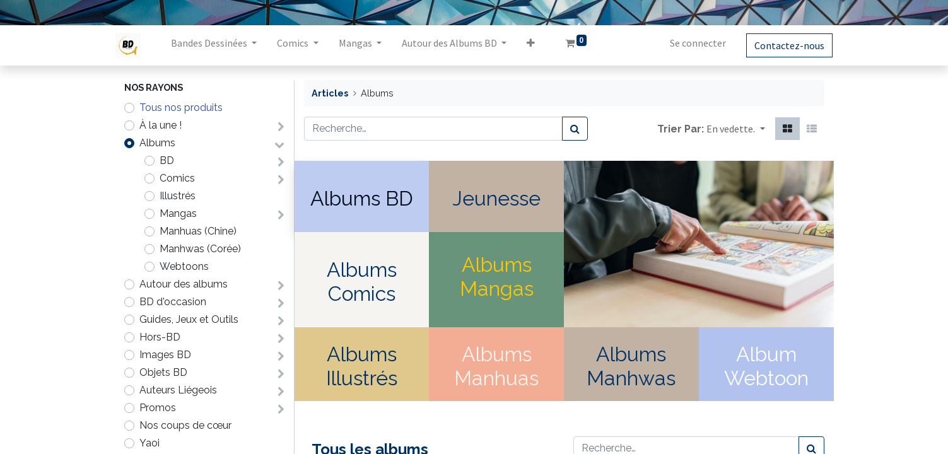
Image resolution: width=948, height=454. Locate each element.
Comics (177, 178)
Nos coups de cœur (185, 425)
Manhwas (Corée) (200, 249)
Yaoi (149, 443)
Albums (157, 143)
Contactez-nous (781, 45)
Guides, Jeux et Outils (188, 319)
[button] (539, 45)
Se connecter (690, 43)
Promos (157, 408)
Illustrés (178, 196)
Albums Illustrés (361, 366)
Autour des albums (183, 284)
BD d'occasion (172, 302)
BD (167, 160)
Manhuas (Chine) (198, 231)
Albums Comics (362, 281)
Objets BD (163, 372)
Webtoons (184, 266)
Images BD (165, 355)
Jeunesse (496, 198)
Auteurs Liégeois (178, 390)
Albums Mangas (497, 276)
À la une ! (160, 125)
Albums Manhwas (631, 366)
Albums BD (361, 198)
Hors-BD (159, 337)
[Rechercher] (575, 129)
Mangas (178, 213)
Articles (330, 93)
